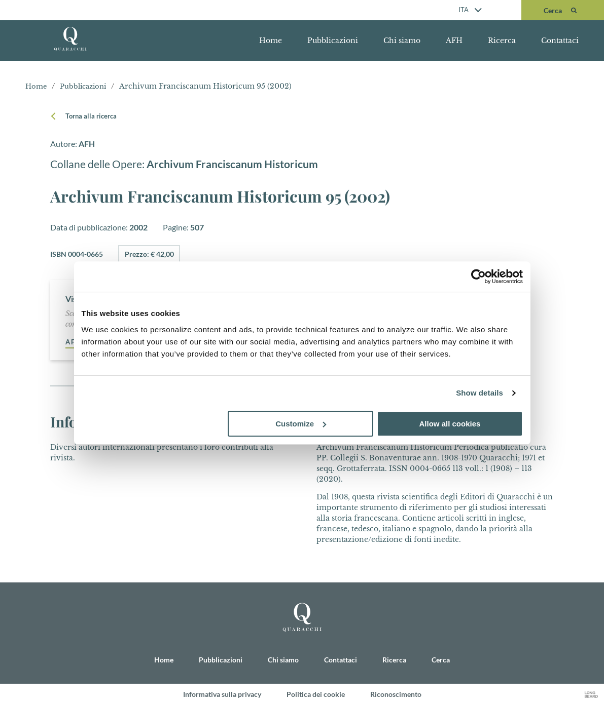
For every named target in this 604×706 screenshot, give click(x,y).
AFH (454, 40)
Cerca (441, 660)
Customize (300, 423)
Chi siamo (401, 40)
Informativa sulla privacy (222, 694)
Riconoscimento (395, 694)
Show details (479, 392)
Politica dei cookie (316, 694)
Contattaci (560, 40)
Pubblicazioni (332, 40)
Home (270, 40)
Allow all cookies (450, 423)
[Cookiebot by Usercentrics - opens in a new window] (478, 276)
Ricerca (502, 40)
